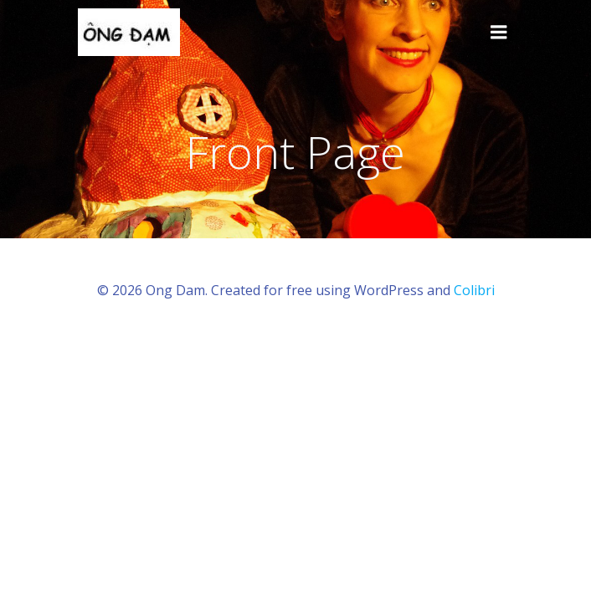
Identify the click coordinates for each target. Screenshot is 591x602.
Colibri (474, 290)
